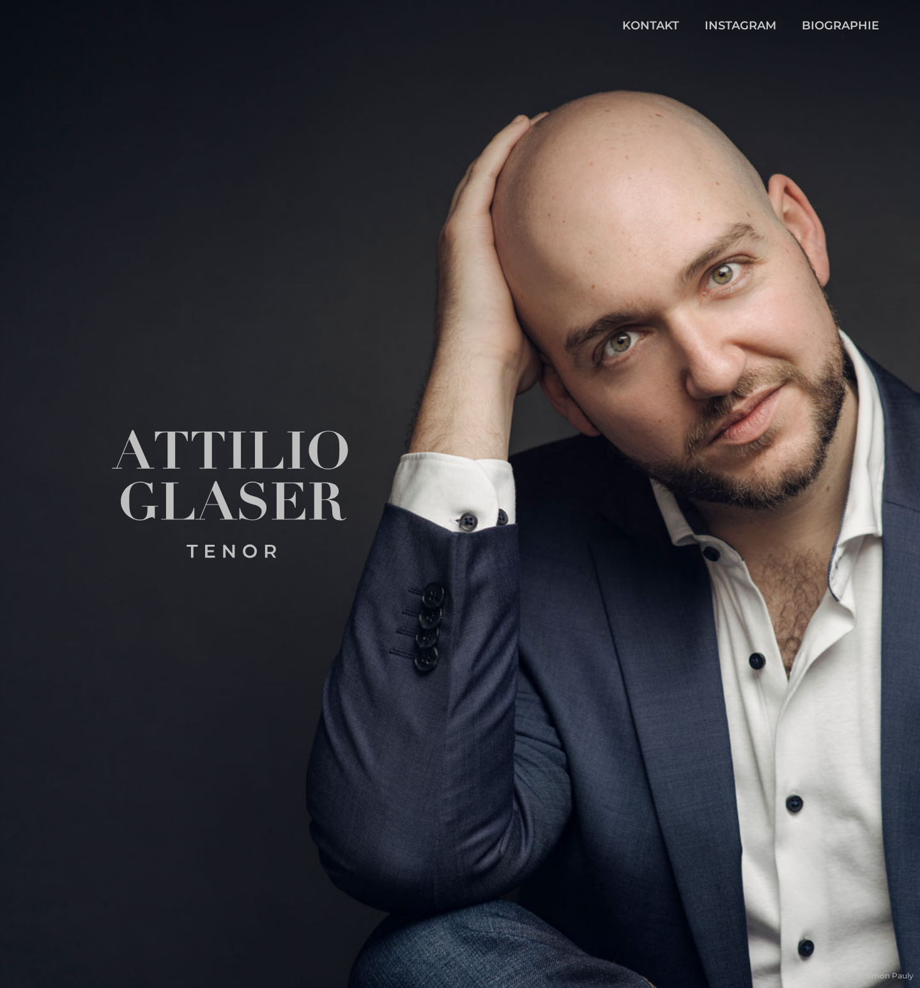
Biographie (840, 26)
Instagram (740, 26)
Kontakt (650, 26)
